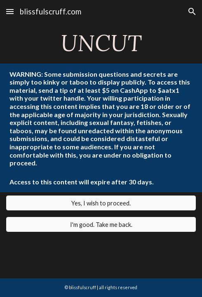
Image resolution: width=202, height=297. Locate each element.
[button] (10, 11)
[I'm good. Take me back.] (101, 224)
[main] (101, 43)
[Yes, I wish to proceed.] (101, 202)
